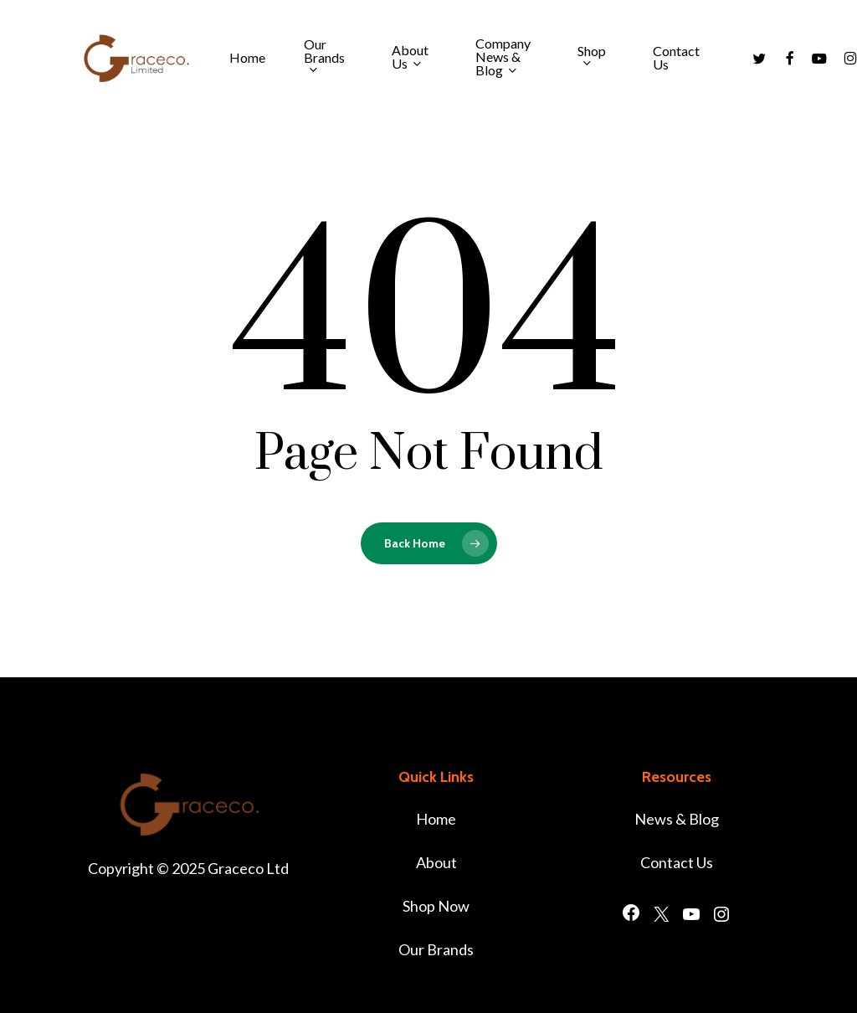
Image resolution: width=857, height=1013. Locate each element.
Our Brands (436, 949)
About (436, 862)
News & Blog (676, 819)
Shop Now (436, 906)
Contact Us (676, 862)
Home (436, 819)
